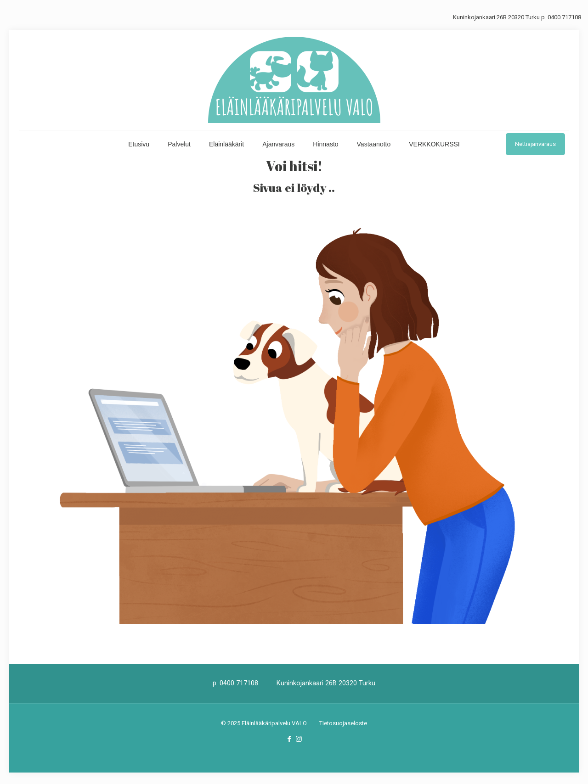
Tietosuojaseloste (343, 723)
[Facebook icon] (289, 739)
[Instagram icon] (298, 739)
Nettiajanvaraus (535, 143)
